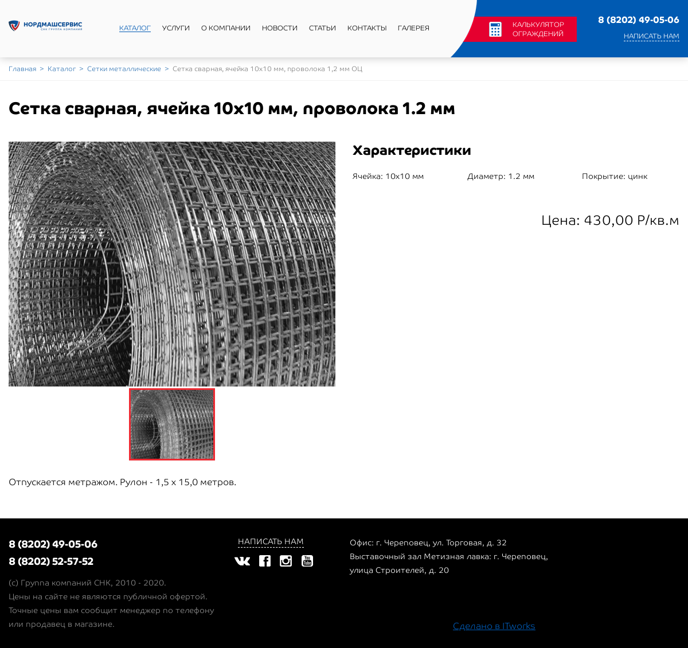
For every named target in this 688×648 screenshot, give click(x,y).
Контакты (366, 28)
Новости (280, 28)
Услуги (176, 28)
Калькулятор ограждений (538, 29)
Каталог (135, 28)
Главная (22, 69)
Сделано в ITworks (494, 625)
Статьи (322, 28)
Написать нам (651, 36)
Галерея (413, 28)
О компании (226, 28)
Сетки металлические (124, 69)
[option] (172, 264)
